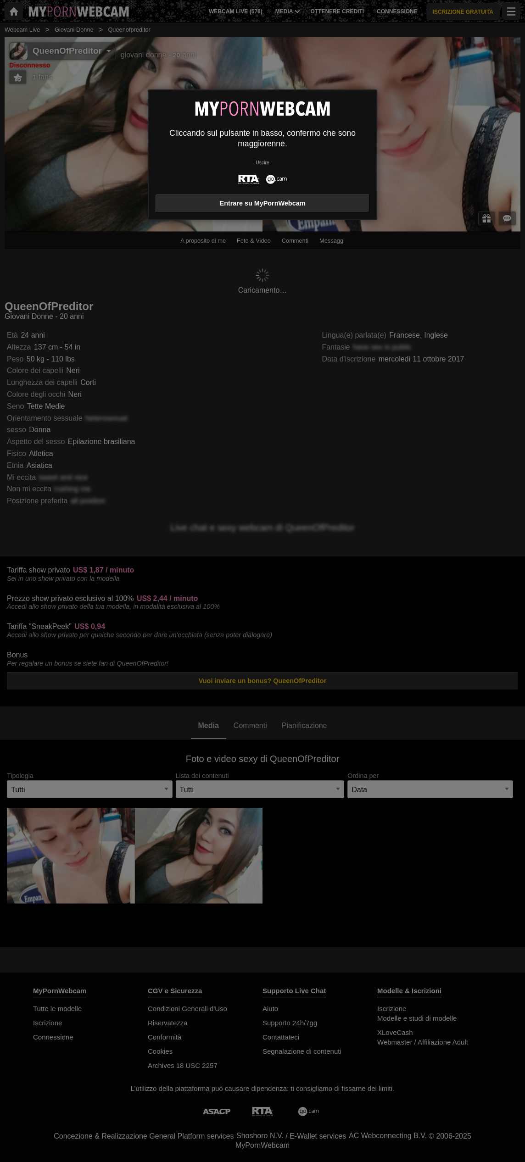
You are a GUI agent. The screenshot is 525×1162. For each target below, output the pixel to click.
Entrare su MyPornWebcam (263, 203)
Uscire (262, 162)
